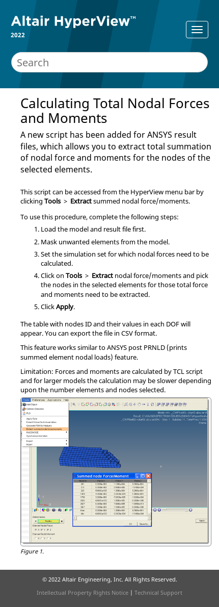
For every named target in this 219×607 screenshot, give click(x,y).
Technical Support (158, 592)
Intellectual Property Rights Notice (82, 592)
